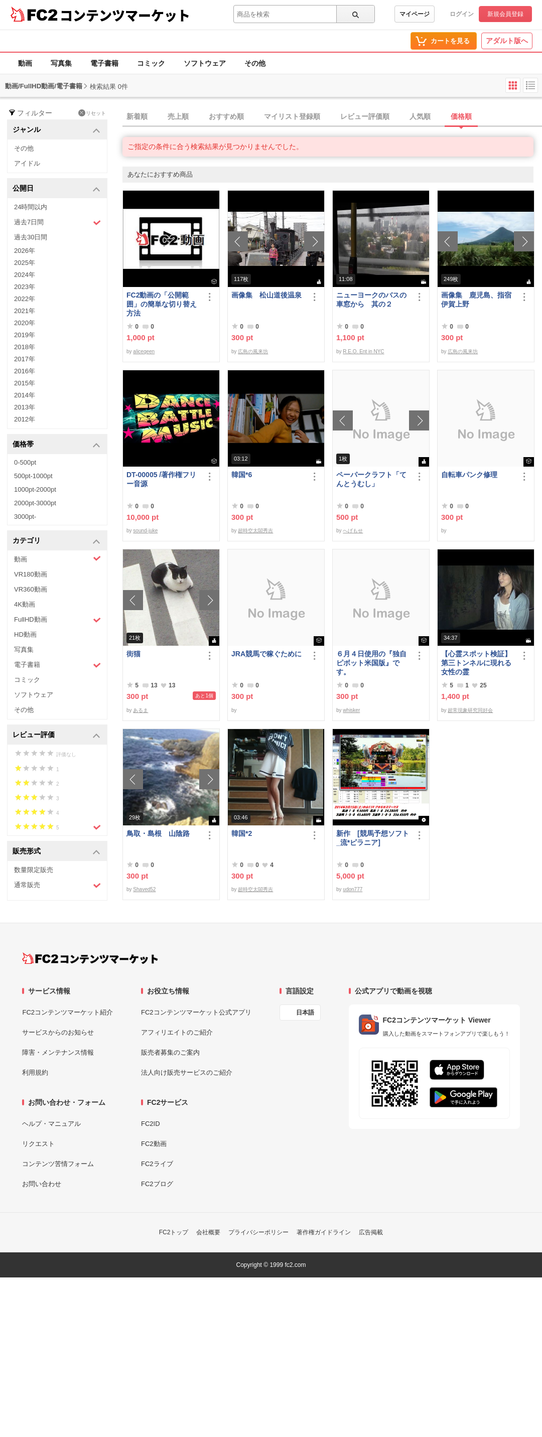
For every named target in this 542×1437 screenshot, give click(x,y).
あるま (140, 710)
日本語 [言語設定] (305, 1012)
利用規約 (35, 1072)
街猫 (133, 654)
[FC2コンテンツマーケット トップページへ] (90, 958)
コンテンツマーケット (125, 15)
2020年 (24, 323)
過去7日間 (57, 222)
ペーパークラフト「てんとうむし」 (371, 479)
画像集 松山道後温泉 (266, 295)
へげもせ (353, 530)
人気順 (420, 116)
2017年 (24, 359)
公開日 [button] (56, 189)
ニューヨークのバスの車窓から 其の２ (371, 299)
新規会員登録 (505, 14)
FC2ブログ (157, 1184)
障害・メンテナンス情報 (58, 1052)
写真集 (61, 63)
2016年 (24, 371)
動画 (25, 63)
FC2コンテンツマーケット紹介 (67, 1012)
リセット (92, 112)
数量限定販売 (33, 870)
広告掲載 (371, 1232)
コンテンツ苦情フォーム (58, 1164)
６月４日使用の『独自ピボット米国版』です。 (371, 663)
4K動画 (24, 604)
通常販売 (57, 885)
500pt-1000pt (33, 476)
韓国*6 (241, 475)
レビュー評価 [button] (56, 735)
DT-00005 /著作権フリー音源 (161, 479)
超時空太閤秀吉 (255, 530)
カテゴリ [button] (56, 541)
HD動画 (25, 634)
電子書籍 (104, 63)
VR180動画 (30, 574)
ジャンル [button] (56, 130)
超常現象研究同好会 (470, 710)
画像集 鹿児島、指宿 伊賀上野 (478, 299)
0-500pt (25, 462)
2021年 (24, 311)
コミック (151, 63)
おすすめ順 (226, 116)
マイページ (414, 14)
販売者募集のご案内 (170, 1052)
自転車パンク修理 (469, 475)
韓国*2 (241, 833)
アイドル (27, 163)
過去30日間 (30, 237)
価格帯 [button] (56, 445)
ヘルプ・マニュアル (51, 1123)
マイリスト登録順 (292, 116)
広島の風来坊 (253, 351)
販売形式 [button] (56, 851)
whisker (351, 710)
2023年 (24, 287)
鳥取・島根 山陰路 (158, 833)
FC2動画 (154, 1143)
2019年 (24, 335)
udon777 (352, 889)
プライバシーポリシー (258, 1232)
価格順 (461, 116)
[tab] (332, 117)
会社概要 (208, 1232)
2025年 (24, 262)
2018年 (24, 347)
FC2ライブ (157, 1164)
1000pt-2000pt (35, 489)
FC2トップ (174, 1232)
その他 (254, 63)
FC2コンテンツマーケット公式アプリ (196, 1012)
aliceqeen (144, 351)
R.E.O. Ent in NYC (363, 351)
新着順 (137, 116)
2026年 (24, 250)
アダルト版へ (507, 41)
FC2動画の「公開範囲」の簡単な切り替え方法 (161, 304)
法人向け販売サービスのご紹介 (186, 1072)
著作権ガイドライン (324, 1232)
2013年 (24, 407)
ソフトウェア (205, 63)
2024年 (24, 274)
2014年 (24, 395)
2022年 (24, 299)
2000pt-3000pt (35, 503)
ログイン (462, 14)
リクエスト (38, 1143)
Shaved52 (144, 889)
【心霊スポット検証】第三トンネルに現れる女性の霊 (476, 663)
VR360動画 (30, 589)
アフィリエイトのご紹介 (177, 1032)
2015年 (24, 383)
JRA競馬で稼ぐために (266, 654)
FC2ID (150, 1123)
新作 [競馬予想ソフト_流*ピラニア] (372, 837)
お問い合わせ (41, 1184)
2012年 (24, 419)
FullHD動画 (57, 620)
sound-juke (145, 530)
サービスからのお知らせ (58, 1032)
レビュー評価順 (364, 116)
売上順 (178, 116)
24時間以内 (30, 207)
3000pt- (25, 516)
